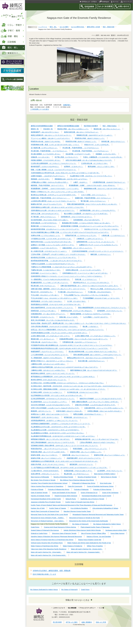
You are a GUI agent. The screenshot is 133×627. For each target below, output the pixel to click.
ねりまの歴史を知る (77, 27)
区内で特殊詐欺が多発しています (44, 574)
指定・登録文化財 (108, 27)
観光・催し (53, 27)
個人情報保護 (72, 608)
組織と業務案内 (87, 622)
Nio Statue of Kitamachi (69, 589)
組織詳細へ (67, 105)
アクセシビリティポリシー (87, 608)
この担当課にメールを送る (39, 109)
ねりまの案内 (64, 27)
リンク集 (101, 608)
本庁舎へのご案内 (71, 622)
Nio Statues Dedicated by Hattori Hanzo (44, 589)
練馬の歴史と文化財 (93, 27)
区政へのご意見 (101, 622)
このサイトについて (59, 608)
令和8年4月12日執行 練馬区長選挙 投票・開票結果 (51, 570)
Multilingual (105, 1)
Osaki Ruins (85, 589)
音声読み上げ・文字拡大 (89, 1)
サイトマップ (127, 1)
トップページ (42, 27)
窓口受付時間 (57, 622)
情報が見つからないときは (77, 600)
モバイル (115, 1)
